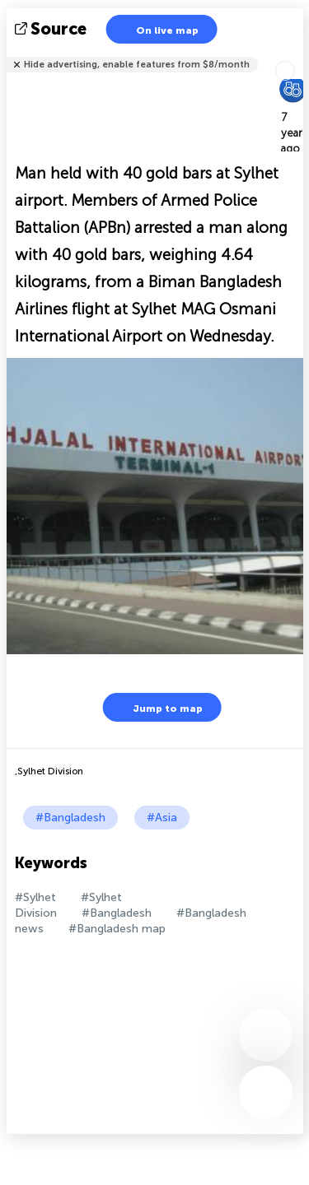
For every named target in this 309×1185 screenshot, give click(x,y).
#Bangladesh (70, 818)
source (52, 29)
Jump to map (157, 707)
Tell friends (296, 53)
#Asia (162, 818)
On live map (157, 29)
